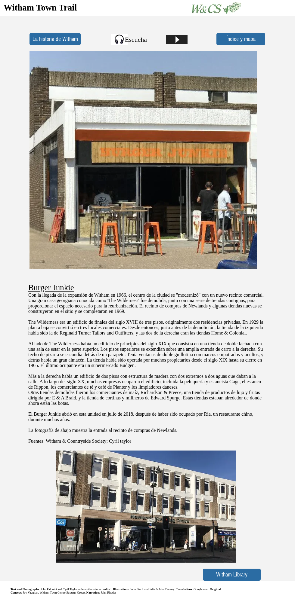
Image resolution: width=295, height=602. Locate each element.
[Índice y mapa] (240, 39)
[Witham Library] (232, 575)
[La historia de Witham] (55, 39)
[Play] (177, 39)
